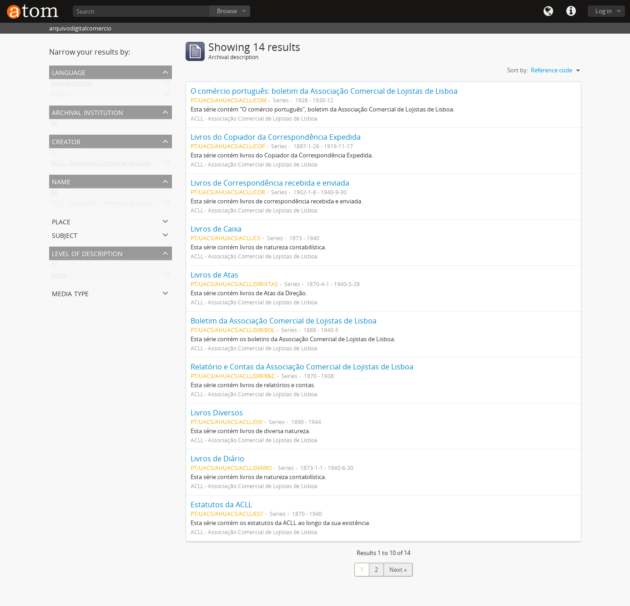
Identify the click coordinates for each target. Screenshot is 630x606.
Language (548, 11)
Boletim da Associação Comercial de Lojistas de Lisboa (284, 321)
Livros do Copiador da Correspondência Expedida (276, 137)
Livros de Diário (217, 459)
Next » (398, 570)
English (60, 95)
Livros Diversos (217, 413)
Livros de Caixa (216, 229)
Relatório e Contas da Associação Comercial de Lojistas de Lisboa (302, 367)
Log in (603, 11)
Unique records (71, 85)
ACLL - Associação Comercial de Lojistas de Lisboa (117, 165)
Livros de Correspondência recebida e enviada (270, 183)
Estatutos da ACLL (221, 505)
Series (59, 277)
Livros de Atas (214, 275)
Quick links (570, 11)
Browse (227, 11)
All (54, 125)
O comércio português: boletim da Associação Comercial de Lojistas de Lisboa (324, 91)
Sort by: (517, 70)
